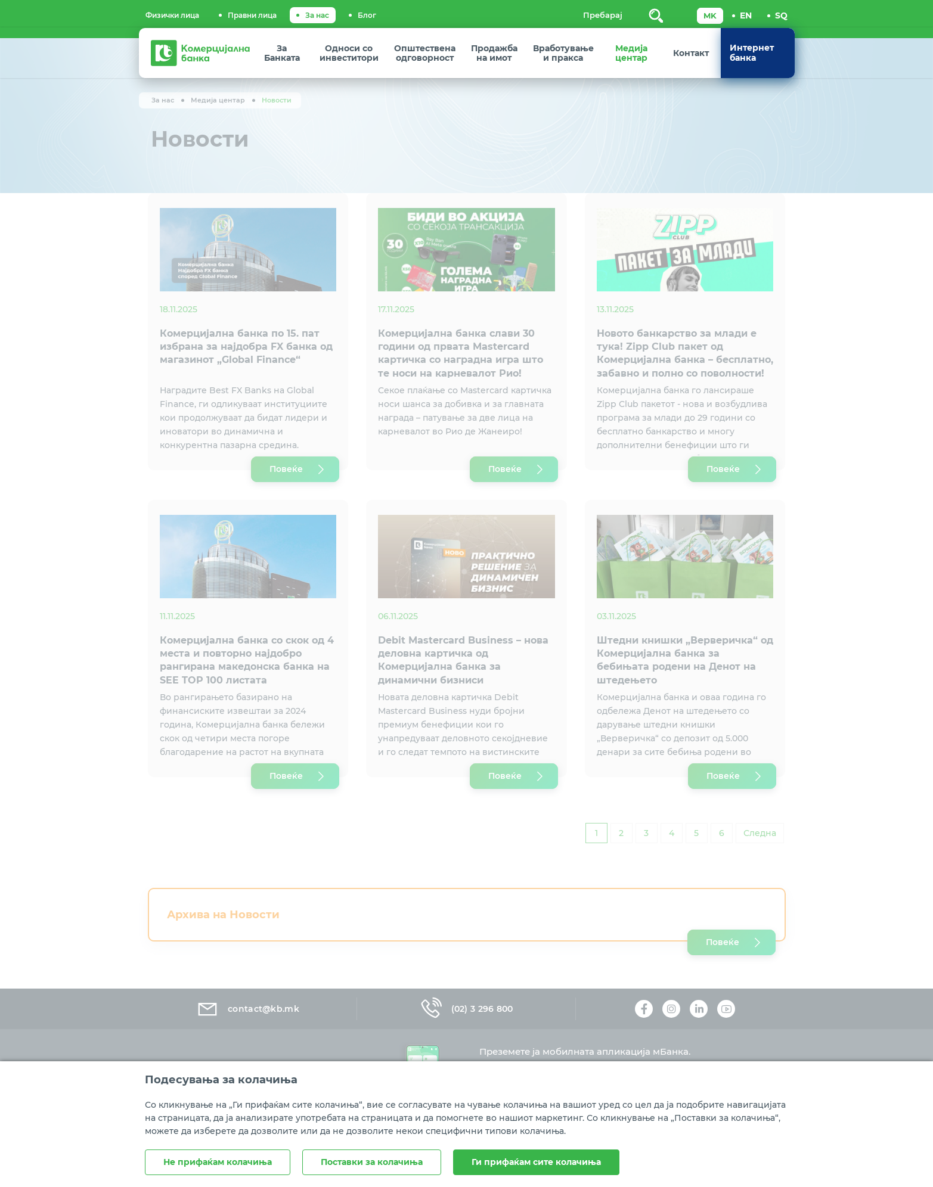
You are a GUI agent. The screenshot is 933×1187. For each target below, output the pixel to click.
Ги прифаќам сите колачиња (536, 1162)
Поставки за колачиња (372, 1162)
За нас (317, 15)
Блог (367, 15)
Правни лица (252, 15)
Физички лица (172, 15)
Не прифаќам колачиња (217, 1162)
